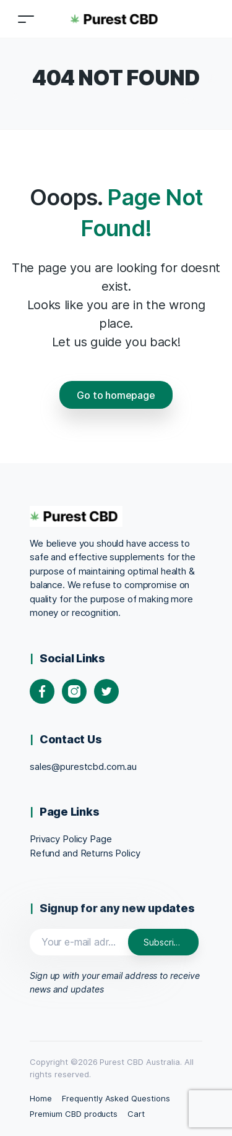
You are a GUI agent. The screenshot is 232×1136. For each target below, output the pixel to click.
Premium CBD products (74, 1114)
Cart (136, 1114)
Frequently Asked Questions (116, 1098)
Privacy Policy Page (70, 839)
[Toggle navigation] (26, 19)
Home (41, 1098)
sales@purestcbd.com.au (83, 766)
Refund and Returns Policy (85, 853)
